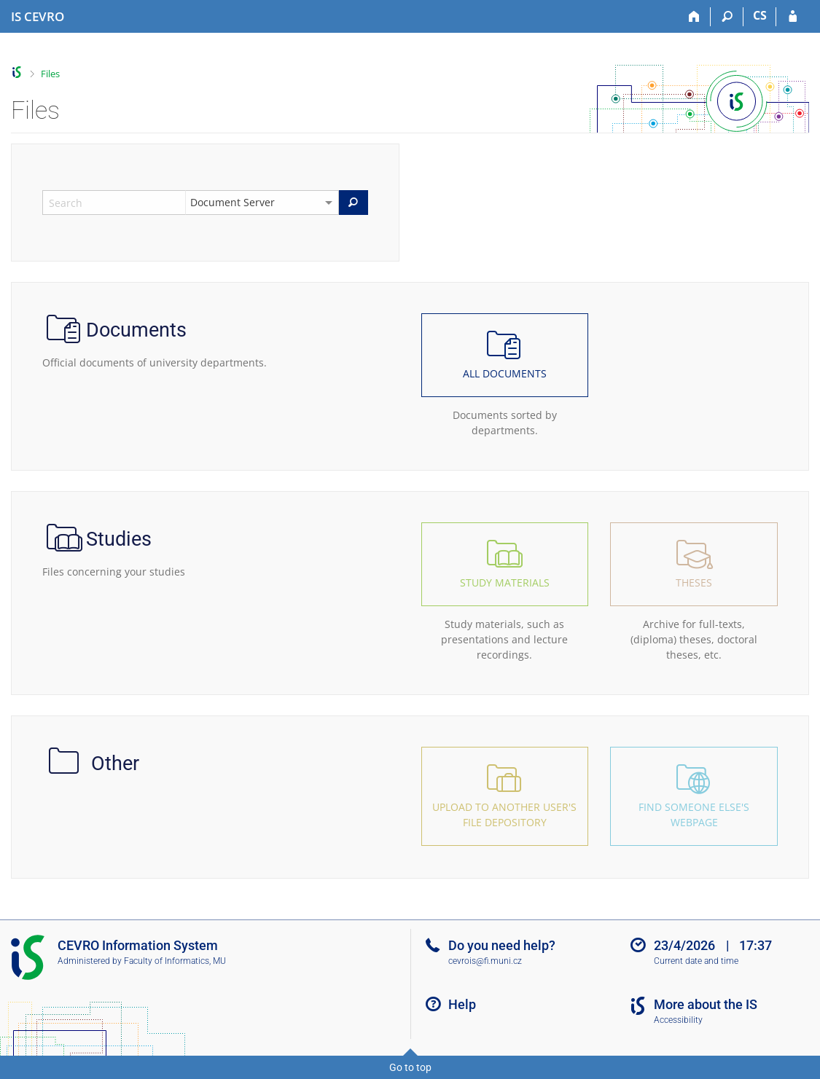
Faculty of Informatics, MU (175, 961)
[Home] (694, 16)
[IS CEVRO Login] (792, 16)
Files (50, 73)
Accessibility (678, 1020)
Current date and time (696, 961)
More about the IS (705, 1004)
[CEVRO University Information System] (37, 16)
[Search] (727, 16)
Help (462, 1004)
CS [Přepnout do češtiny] (760, 15)
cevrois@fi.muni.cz (485, 961)
